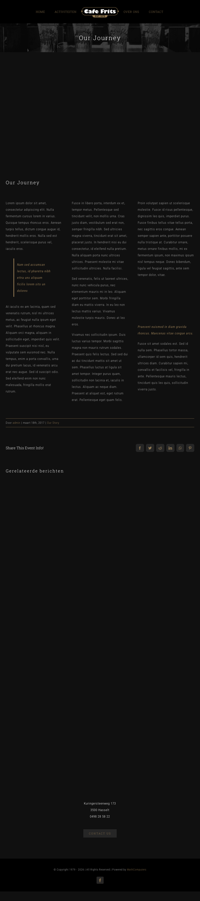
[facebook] (100, 880)
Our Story (53, 423)
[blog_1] (100, 122)
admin (16, 423)
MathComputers (136, 869)
